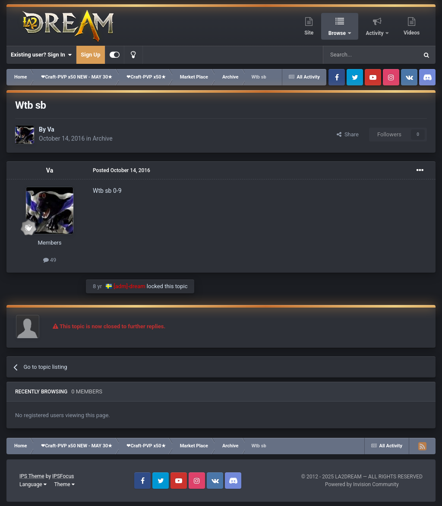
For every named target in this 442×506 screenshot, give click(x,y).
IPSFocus (63, 476)
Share (348, 134)
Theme (64, 484)
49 (50, 260)
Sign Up (90, 54)
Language (33, 484)
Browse (337, 33)
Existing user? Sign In (41, 55)
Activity (375, 33)
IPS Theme (31, 476)
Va (50, 129)
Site (308, 33)
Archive (102, 138)
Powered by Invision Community (362, 484)
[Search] (350, 55)
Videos (412, 33)
